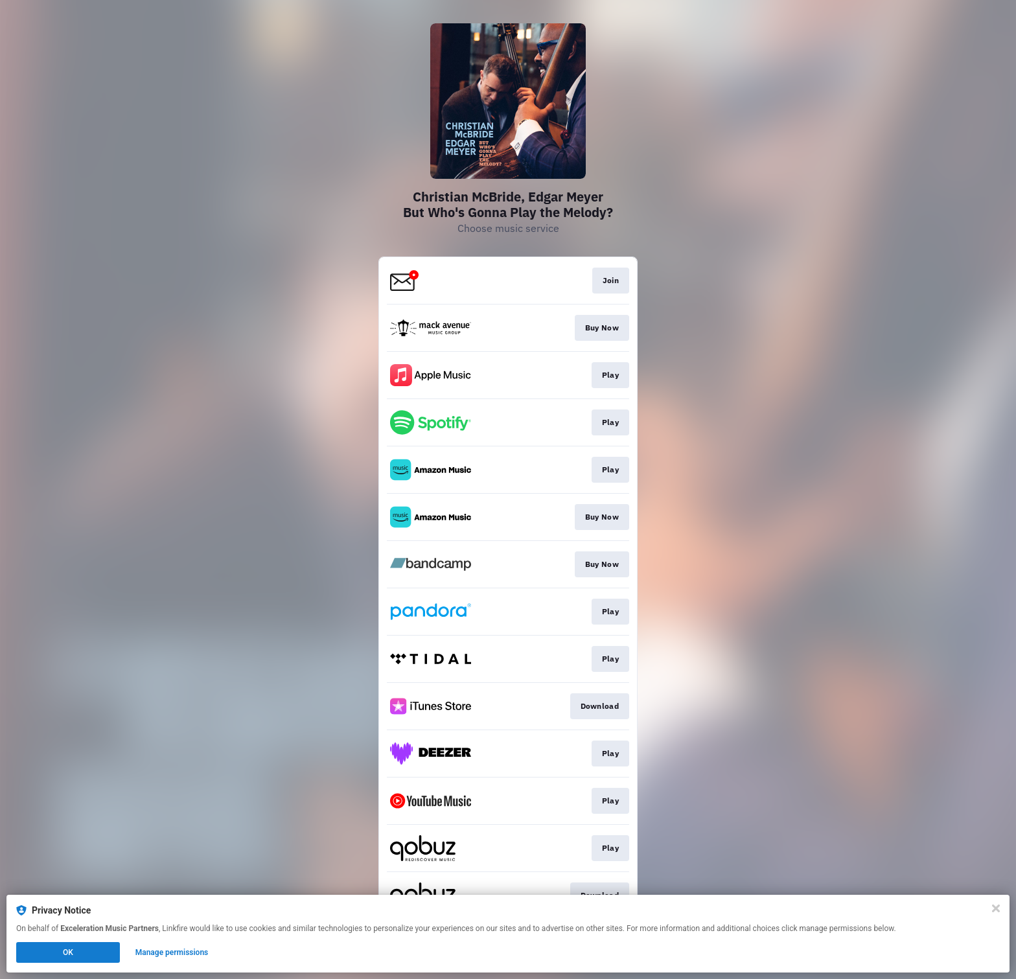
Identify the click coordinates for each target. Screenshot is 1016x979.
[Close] (996, 908)
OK (68, 952)
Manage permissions (172, 952)
